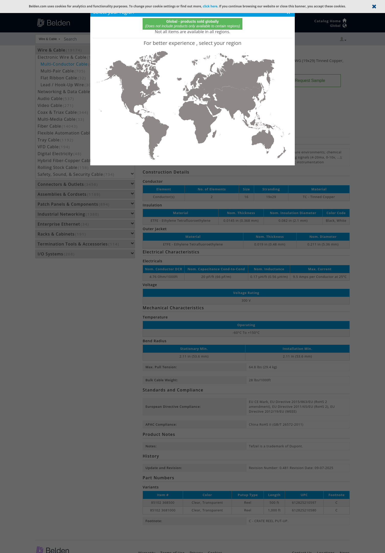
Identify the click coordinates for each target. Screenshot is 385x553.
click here (210, 6)
